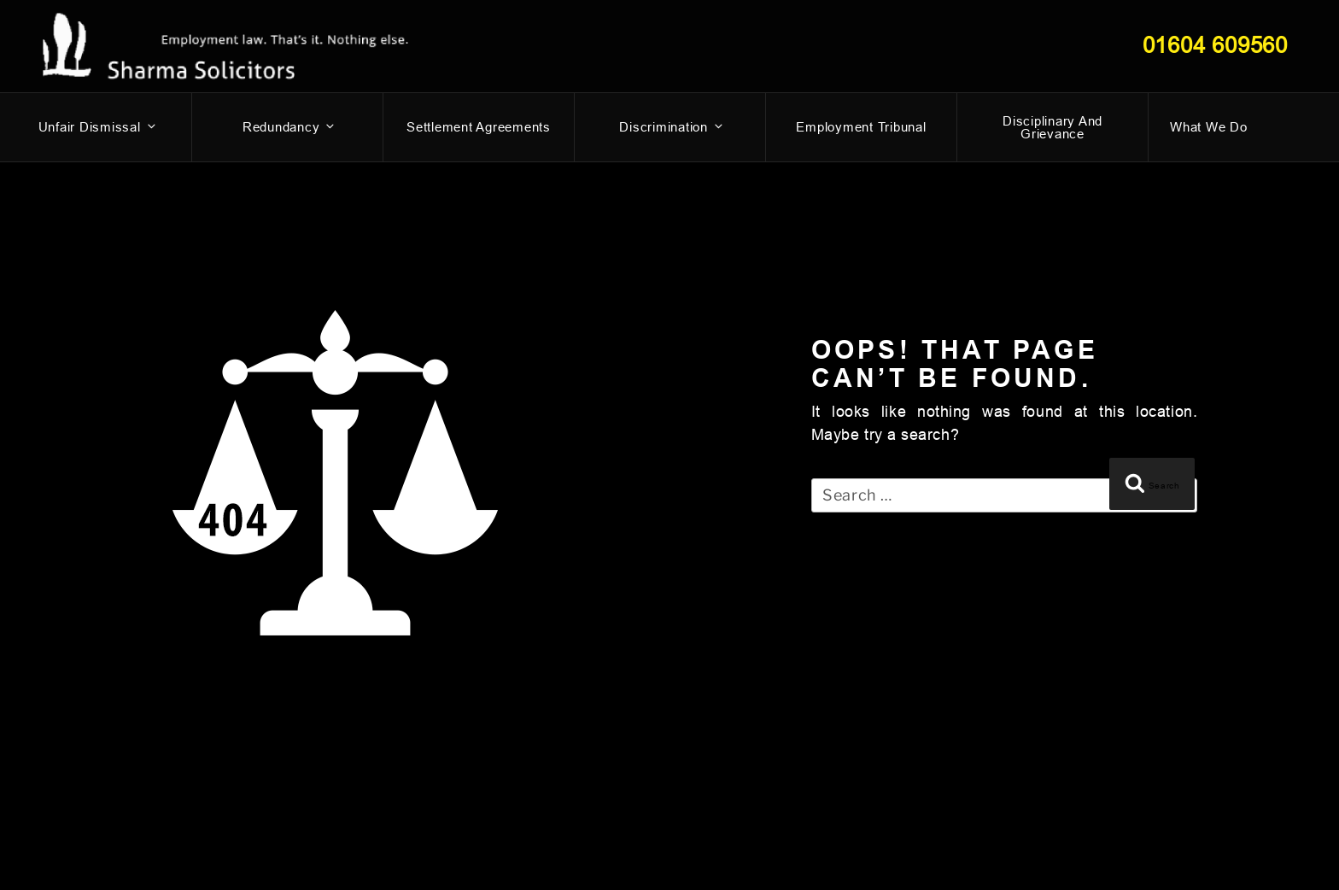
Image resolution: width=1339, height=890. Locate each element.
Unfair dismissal (98, 127)
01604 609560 (1215, 45)
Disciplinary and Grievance (1052, 127)
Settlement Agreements (478, 127)
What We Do (1209, 127)
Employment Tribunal (861, 127)
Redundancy (290, 127)
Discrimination (672, 127)
